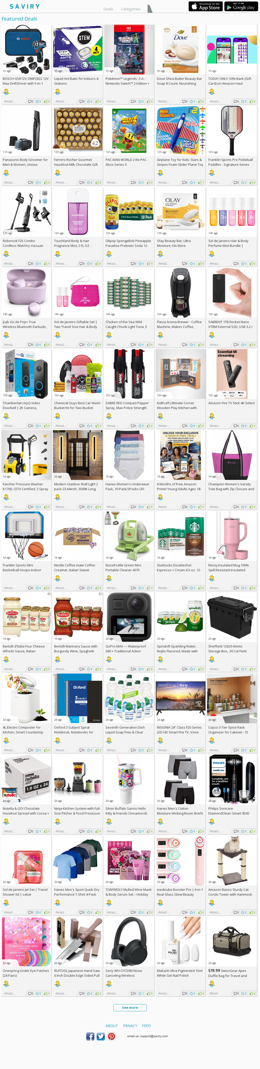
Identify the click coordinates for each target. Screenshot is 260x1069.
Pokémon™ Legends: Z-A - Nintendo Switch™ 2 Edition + (127, 83)
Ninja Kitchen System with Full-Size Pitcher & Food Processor (77, 811)
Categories (130, 8)
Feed (146, 1025)
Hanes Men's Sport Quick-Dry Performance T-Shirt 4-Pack (76, 892)
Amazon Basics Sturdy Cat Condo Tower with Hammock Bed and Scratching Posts (230, 894)
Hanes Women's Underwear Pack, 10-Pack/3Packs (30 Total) (127, 489)
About (112, 1025)
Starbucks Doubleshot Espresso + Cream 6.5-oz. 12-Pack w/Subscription (179, 570)
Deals (108, 8)
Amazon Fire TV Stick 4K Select (231, 403)
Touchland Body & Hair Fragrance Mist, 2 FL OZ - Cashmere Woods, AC (72, 245)
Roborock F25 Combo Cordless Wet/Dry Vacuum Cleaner (23, 245)
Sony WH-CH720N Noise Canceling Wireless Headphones (124, 975)
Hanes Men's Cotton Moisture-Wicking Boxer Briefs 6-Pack (180, 813)
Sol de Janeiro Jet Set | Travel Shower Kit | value (25, 892)
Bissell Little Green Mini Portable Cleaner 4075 (123, 567)
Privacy (130, 1025)
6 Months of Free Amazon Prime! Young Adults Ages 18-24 (179, 489)
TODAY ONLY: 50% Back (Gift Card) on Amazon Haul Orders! (229, 83)
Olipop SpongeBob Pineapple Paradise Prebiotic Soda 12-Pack (128, 245)
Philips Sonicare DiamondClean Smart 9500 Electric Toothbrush (228, 813)
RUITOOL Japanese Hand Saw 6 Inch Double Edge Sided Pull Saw (77, 975)
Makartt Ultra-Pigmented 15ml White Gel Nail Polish (180, 973)
